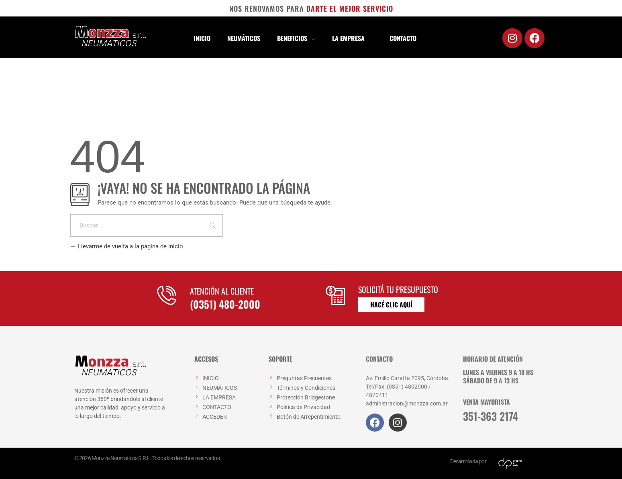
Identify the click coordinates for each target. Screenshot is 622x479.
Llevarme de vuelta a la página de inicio (126, 246)
